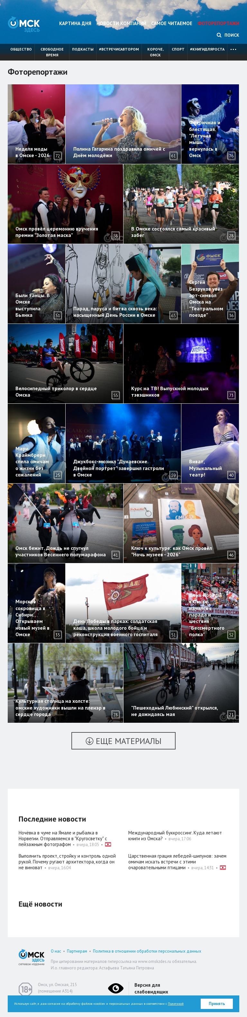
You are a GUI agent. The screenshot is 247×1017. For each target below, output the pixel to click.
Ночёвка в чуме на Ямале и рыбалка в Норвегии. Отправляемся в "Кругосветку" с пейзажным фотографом (63, 838)
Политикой (176, 1004)
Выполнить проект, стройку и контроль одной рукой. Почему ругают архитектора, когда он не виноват (67, 862)
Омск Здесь (24, 24)
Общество (21, 49)
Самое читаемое (171, 23)
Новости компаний (121, 23)
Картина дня (75, 23)
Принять (217, 1003)
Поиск (228, 35)
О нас (56, 951)
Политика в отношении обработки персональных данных (147, 951)
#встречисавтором (119, 49)
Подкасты (83, 49)
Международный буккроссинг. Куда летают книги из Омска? (175, 836)
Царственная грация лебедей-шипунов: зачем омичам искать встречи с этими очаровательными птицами (177, 862)
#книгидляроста (207, 49)
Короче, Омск (155, 52)
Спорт (178, 49)
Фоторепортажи (218, 23)
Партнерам (77, 951)
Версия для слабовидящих (151, 988)
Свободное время (52, 52)
